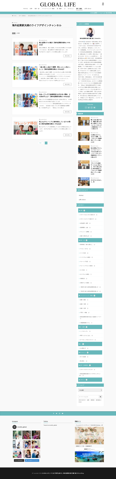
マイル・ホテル (85, 249)
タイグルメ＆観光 (86, 274)
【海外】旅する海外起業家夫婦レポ (90, 287)
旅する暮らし (98, 399)
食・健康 (59, 8)
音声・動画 (79, 8)
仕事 (31, 8)
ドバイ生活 (84, 253)
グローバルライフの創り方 (88, 219)
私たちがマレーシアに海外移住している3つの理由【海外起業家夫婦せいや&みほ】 (54, 123)
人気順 (18, 33)
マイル (80, 401)
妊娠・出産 (84, 308)
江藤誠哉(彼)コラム (86, 323)
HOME (14, 15)
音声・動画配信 (22, 15)
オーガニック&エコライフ (88, 340)
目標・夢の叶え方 (86, 236)
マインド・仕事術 (86, 232)
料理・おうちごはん (86, 335)
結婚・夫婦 (84, 304)
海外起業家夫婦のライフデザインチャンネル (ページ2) (40, 15)
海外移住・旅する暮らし (87, 244)
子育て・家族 (85, 312)
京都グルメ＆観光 (86, 283)
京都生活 (83, 278)
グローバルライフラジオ (87, 369)
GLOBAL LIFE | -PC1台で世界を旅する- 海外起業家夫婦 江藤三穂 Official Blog (63, 473)
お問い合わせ (87, 8)
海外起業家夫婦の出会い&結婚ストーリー (90, 317)
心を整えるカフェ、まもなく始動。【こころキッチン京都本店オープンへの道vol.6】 (96, 138)
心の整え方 (84, 348)
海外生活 (92, 399)
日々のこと (70, 8)
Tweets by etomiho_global (50, 425)
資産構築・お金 (85, 227)
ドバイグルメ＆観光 (86, 257)
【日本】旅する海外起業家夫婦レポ (90, 291)
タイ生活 (83, 270)
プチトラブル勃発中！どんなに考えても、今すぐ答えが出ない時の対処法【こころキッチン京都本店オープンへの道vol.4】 (96, 168)
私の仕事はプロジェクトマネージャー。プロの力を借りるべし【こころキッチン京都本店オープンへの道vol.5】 (96, 152)
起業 (88, 399)
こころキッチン (84, 118)
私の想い (83, 361)
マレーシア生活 (85, 261)
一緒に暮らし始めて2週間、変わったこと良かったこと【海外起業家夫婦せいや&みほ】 (54, 68)
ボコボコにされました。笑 (96, 181)
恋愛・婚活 (84, 300)
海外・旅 (37, 8)
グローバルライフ (82, 399)
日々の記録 (84, 357)
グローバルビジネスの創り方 (88, 215)
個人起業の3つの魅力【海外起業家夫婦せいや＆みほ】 (54, 44)
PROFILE (25, 8)
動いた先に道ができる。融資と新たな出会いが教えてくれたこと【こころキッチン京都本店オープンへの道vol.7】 (96, 124)
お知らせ (83, 380)
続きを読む (67, 55)
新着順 (13, 33)
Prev (40, 143)
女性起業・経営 (84, 179)
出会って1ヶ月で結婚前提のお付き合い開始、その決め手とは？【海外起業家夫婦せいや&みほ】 (55, 95)
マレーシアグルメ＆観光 (87, 266)
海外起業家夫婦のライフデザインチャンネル (89, 374)
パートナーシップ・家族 (48, 8)
